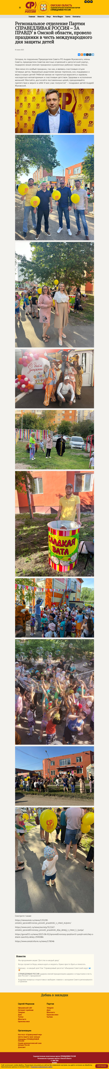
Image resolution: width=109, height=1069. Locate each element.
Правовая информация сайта (41, 1067)
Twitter (20, 1017)
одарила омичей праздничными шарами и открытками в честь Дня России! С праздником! (54, 975)
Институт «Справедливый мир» (30, 1034)
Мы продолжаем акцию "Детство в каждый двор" (37, 960)
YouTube (50, 1017)
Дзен (20, 1015)
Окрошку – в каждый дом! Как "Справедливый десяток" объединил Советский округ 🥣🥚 (53, 969)
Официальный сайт (25, 1008)
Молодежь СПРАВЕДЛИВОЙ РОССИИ (28, 1040)
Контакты (76, 16)
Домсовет (22, 1047)
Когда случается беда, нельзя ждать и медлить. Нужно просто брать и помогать (50, 964)
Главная (32, 16)
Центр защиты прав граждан (29, 1037)
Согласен (101, 1066)
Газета (67, 16)
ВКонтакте (22, 1019)
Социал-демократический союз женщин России (29, 1044)
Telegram (21, 1012)
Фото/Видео (58, 16)
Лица (48, 16)
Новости (40, 16)
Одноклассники (24, 1021)
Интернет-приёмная (25, 1010)
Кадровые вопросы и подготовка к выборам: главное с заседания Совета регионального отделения (54, 981)
